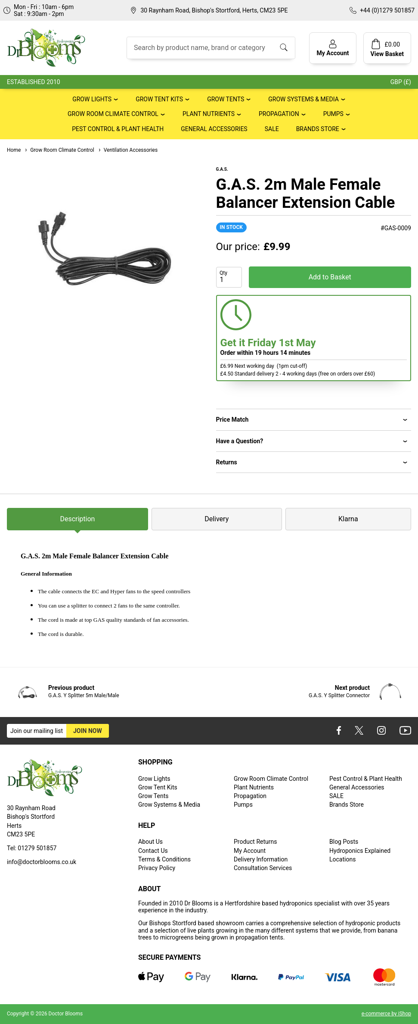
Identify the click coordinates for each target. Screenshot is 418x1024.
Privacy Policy (156, 867)
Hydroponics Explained (359, 850)
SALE (272, 128)
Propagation (279, 113)
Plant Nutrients (209, 113)
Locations (342, 859)
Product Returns (255, 841)
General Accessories (214, 128)
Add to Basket (330, 277)
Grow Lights (91, 99)
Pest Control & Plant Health (118, 128)
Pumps (333, 113)
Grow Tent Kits (159, 99)
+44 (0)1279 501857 (387, 10)
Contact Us (153, 850)
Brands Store (317, 128)
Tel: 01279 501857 (31, 848)
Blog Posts (343, 841)
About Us (150, 841)
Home (14, 150)
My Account (250, 850)
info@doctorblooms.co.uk (41, 861)
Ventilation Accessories (128, 150)
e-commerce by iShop (386, 1014)
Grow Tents (225, 99)
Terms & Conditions (164, 859)
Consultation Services (263, 867)
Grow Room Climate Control (113, 113)
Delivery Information (261, 859)
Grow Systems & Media (303, 99)
